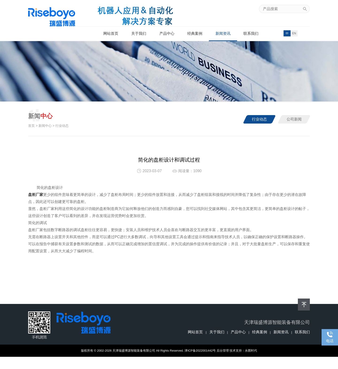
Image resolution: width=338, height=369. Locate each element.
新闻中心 (45, 126)
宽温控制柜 (134, 363)
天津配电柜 (163, 363)
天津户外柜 (196, 363)
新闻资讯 (222, 33)
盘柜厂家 (245, 363)
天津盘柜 (149, 363)
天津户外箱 (211, 363)
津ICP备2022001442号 (200, 350)
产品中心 (166, 33)
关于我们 (138, 33)
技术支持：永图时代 (243, 350)
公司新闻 (294, 119)
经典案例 (194, 33)
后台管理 (223, 350)
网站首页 (110, 33)
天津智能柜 (228, 363)
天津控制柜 (179, 363)
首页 (31, 126)
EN (294, 33)
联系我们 (250, 33)
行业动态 (259, 119)
